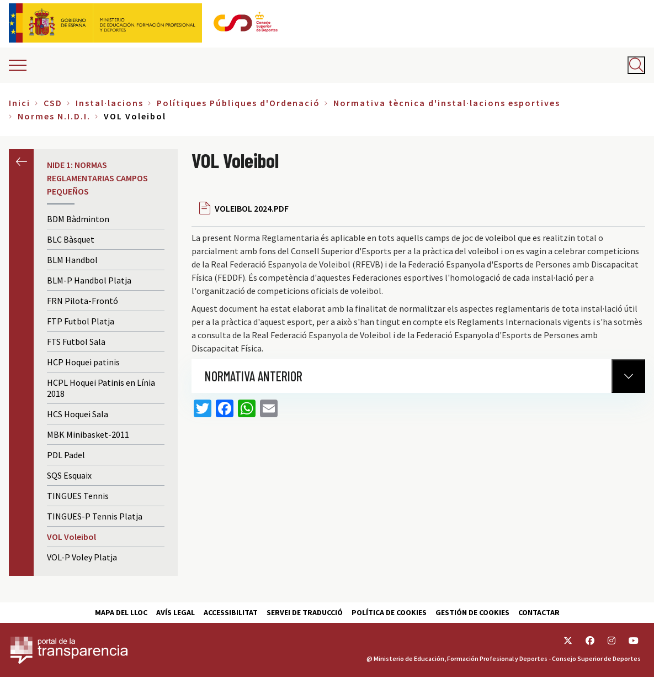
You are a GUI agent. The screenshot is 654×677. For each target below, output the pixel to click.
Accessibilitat (231, 612)
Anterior (21, 161)
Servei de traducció (305, 612)
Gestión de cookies (472, 612)
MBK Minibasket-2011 (88, 434)
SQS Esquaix (69, 475)
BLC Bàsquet (70, 239)
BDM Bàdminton (78, 218)
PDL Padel (66, 454)
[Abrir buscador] (636, 65)
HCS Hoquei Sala (77, 413)
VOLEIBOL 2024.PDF (252, 208)
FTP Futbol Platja (80, 321)
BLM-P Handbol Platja (89, 280)
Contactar (539, 612)
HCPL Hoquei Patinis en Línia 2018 (101, 388)
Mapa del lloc (121, 612)
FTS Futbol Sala (76, 341)
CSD (53, 102)
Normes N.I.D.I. (54, 116)
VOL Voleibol (71, 536)
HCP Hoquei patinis (83, 362)
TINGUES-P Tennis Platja (94, 516)
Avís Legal (175, 612)
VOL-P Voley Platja (82, 557)
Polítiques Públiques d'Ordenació (238, 102)
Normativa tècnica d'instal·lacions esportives (446, 102)
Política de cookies (389, 612)
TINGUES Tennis (78, 495)
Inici (19, 102)
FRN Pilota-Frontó (82, 300)
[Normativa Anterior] (628, 376)
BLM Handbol (72, 259)
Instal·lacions (109, 102)
